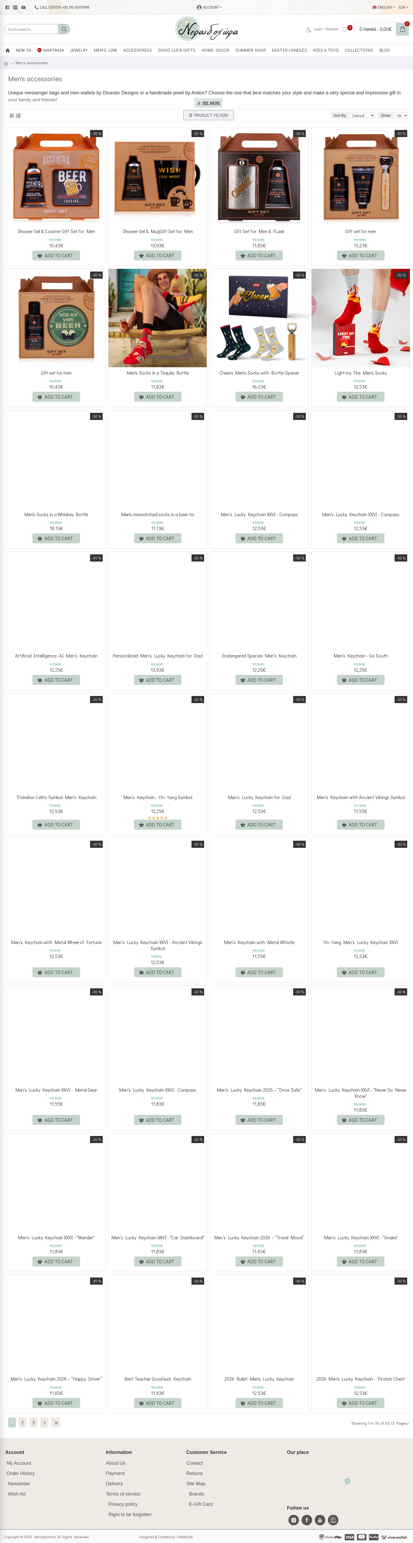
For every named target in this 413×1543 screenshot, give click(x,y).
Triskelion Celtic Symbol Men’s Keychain (56, 797)
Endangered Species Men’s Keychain (259, 656)
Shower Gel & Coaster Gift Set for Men (56, 231)
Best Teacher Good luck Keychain (157, 1379)
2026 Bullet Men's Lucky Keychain (259, 1379)
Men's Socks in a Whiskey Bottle (56, 514)
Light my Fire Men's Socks (361, 373)
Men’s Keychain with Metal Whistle (259, 942)
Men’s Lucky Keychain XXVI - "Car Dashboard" (157, 1238)
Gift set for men (360, 231)
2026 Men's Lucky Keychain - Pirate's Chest (360, 1379)
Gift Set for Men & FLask (259, 231)
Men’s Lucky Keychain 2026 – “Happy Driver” (56, 1379)
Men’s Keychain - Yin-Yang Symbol (157, 797)
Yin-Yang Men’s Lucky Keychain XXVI (360, 942)
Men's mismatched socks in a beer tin (157, 514)
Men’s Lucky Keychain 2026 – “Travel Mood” (259, 1238)
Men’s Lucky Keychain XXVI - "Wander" (56, 1238)
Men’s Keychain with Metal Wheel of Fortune (56, 942)
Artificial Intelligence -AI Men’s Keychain (56, 656)
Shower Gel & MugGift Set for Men (157, 231)
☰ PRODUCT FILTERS (208, 115)
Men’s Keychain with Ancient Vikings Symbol (361, 797)
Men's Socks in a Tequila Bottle (158, 373)
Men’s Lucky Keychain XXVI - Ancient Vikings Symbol (157, 945)
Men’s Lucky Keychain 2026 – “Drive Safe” (259, 1090)
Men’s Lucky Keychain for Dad (259, 797)
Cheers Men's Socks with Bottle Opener (259, 373)
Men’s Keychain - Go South (361, 656)
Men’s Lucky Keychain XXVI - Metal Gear (56, 1090)
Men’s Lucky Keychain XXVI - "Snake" (360, 1238)
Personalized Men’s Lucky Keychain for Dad (158, 656)
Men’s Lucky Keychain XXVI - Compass (259, 514)
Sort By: (328, 115)
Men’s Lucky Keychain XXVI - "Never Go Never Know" (361, 1093)
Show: (386, 115)
